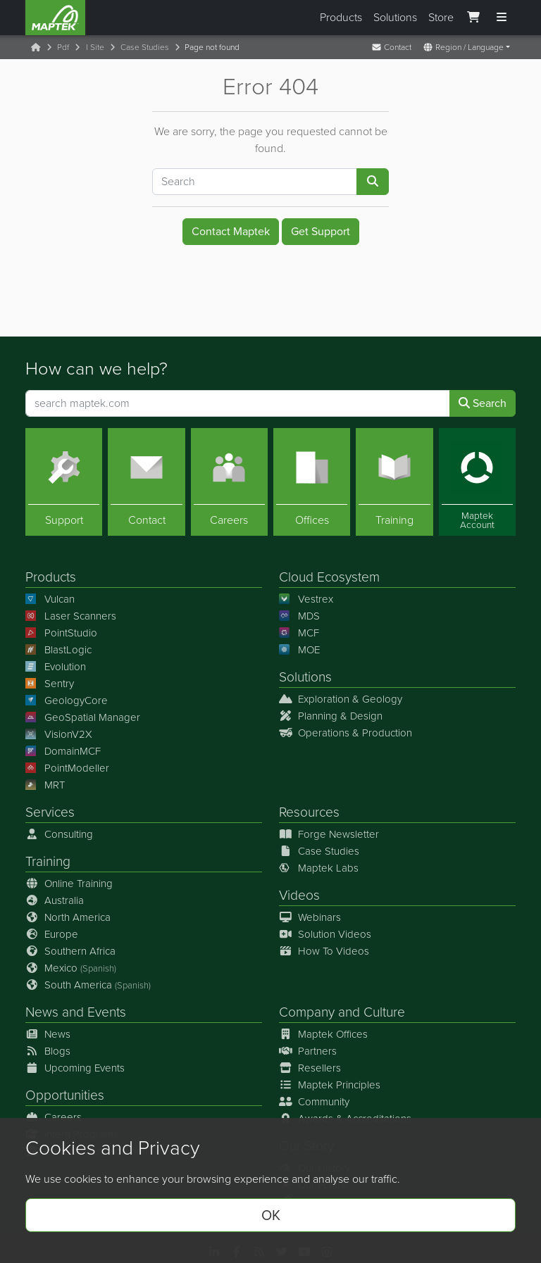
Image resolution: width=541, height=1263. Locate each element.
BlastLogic (58, 650)
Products (341, 17)
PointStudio (61, 633)
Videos (299, 895)
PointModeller (67, 768)
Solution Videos (325, 934)
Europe (51, 934)
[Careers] (229, 481)
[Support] (63, 481)
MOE (299, 650)
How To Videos (324, 951)
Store (441, 17)
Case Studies (144, 47)
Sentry (49, 683)
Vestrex (306, 599)
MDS (299, 616)
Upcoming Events (75, 1068)
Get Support (320, 231)
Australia (54, 900)
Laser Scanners (70, 616)
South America (88, 985)
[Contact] (146, 481)
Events (106, 1012)
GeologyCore (66, 700)
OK (270, 1215)
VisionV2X (58, 734)
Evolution (55, 666)
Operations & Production (345, 733)
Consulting (59, 834)
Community (314, 1102)
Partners (308, 1051)
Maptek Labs (319, 868)
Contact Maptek (231, 231)
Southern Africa (70, 951)
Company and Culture (342, 1012)
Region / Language (463, 47)
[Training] (394, 481)
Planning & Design (331, 716)
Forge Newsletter (329, 834)
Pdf (63, 47)
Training (47, 861)
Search (482, 402)
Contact (391, 47)
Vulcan (50, 599)
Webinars (310, 917)
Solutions (395, 17)
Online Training (69, 883)
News (41, 1012)
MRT (45, 785)
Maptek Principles (329, 1085)
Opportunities (64, 1095)
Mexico (70, 968)
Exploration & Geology (340, 699)
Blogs (47, 1051)
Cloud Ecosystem (329, 576)
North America (68, 917)
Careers (53, 1117)
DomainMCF (63, 751)
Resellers (310, 1068)
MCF (299, 633)
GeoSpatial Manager (82, 717)
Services (50, 812)
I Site (95, 47)
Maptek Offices (323, 1034)
